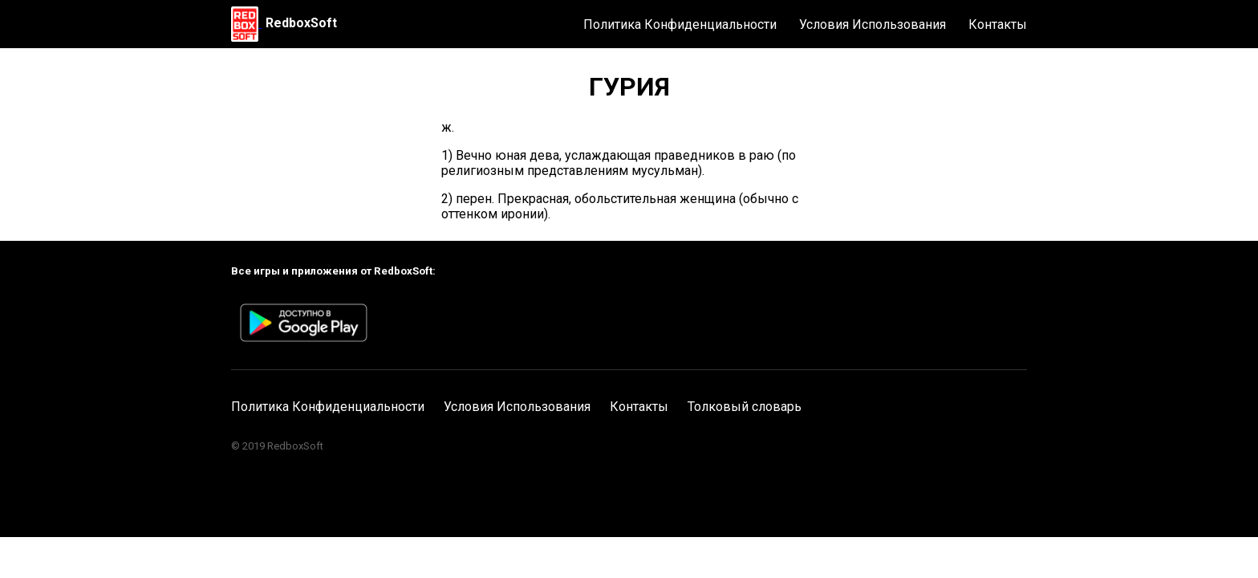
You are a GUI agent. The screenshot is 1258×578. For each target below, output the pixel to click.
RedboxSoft (301, 23)
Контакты (997, 24)
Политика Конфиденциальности (680, 24)
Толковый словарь (744, 406)
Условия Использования (872, 24)
